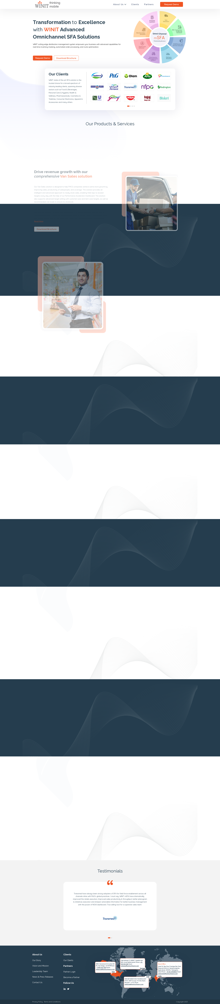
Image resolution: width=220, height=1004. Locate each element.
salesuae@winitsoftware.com (134, 984)
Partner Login (69, 972)
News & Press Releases (42, 977)
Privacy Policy (37, 1002)
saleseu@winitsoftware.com (130, 966)
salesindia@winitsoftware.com (168, 973)
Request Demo (171, 4)
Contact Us (37, 982)
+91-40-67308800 (171, 972)
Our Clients (68, 960)
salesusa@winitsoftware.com (105, 969)
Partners (149, 4)
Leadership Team (40, 971)
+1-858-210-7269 (101, 967)
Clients (135, 4)
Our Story (36, 960)
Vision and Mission (40, 966)
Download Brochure (42, 58)
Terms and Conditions (52, 1002)
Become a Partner (71, 977)
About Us (118, 4)
